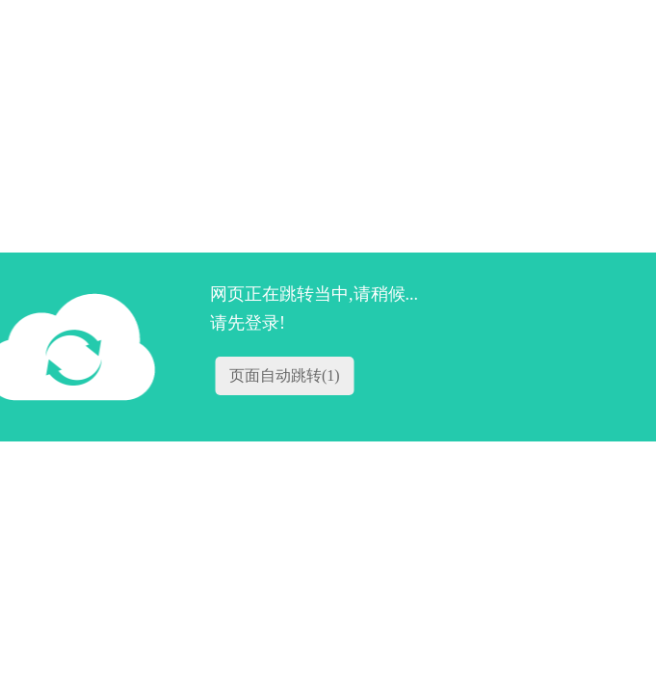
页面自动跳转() (284, 375)
